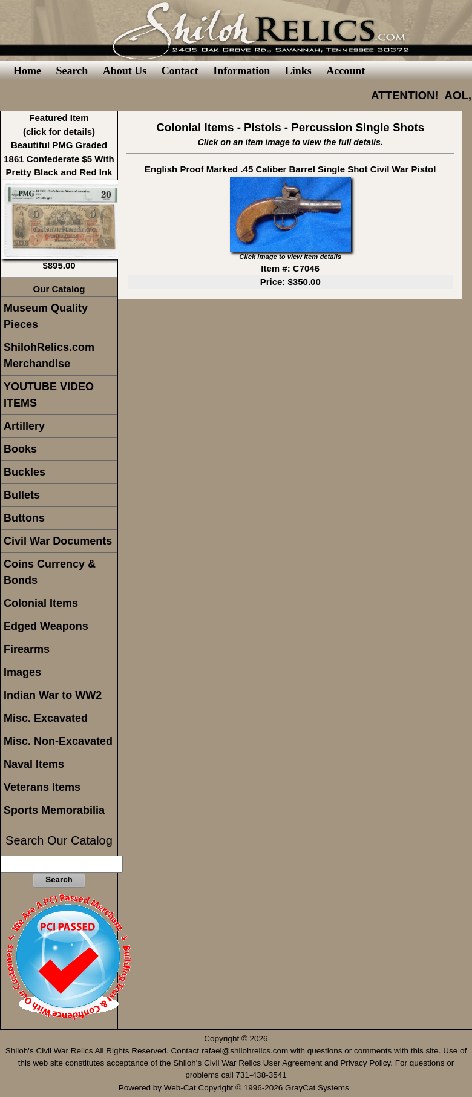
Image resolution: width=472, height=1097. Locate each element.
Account (345, 71)
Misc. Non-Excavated (58, 741)
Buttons (24, 518)
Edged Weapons (46, 626)
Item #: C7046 (290, 268)
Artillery (24, 426)
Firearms (27, 649)
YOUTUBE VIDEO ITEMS (49, 395)
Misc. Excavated (46, 718)
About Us (125, 71)
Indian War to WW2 (53, 695)
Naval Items (34, 764)
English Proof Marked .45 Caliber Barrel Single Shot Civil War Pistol (290, 169)
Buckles (24, 472)
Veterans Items (42, 787)
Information (241, 71)
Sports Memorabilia (54, 810)
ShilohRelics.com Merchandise (49, 355)
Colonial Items (41, 603)
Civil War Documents (58, 541)
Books (20, 449)
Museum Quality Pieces (46, 316)
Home (27, 71)
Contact (180, 71)
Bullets (22, 495)
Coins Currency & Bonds (50, 572)
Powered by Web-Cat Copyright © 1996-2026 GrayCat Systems (236, 1087)
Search (72, 71)
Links (298, 71)
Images (22, 672)
